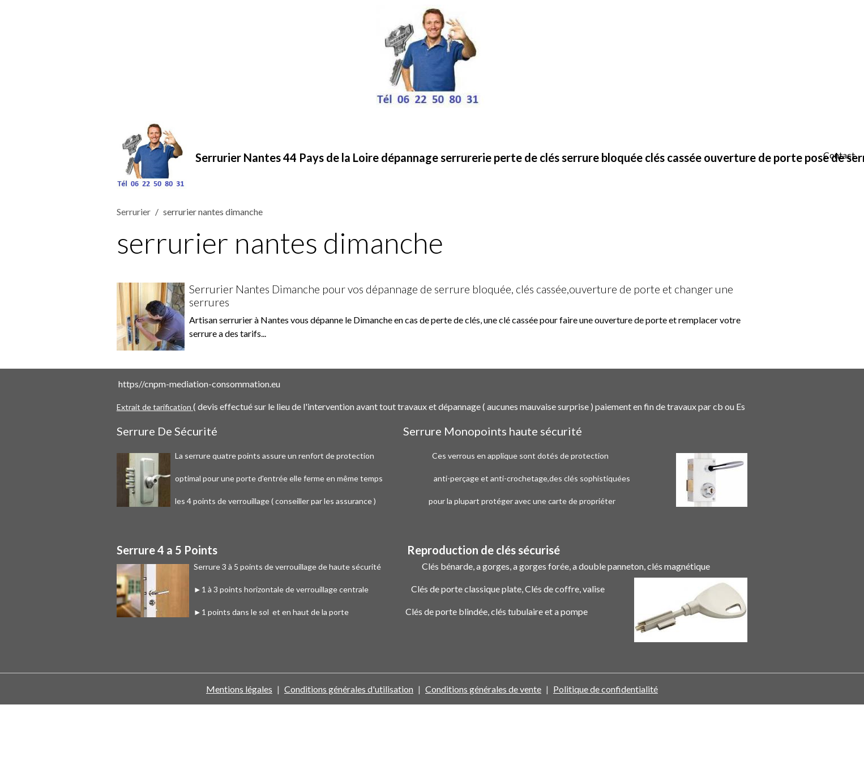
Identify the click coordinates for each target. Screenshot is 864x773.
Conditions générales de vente (483, 689)
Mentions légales (239, 689)
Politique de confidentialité (605, 689)
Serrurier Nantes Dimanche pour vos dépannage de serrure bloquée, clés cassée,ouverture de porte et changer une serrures (461, 296)
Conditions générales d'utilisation (348, 689)
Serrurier (134, 211)
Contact (839, 155)
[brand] (463, 155)
